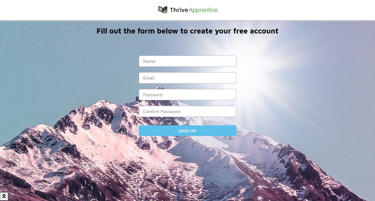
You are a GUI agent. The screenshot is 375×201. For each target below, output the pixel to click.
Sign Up (187, 130)
